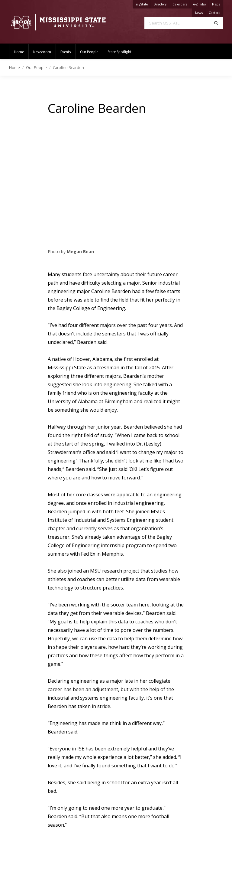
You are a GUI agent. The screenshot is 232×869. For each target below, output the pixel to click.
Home (19, 51)
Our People (89, 51)
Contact (216, 11)
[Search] (216, 23)
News (200, 11)
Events (65, 51)
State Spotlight (119, 51)
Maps (217, 3)
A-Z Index (201, 3)
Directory (161, 3)
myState (143, 3)
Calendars (181, 3)
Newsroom (42, 51)
